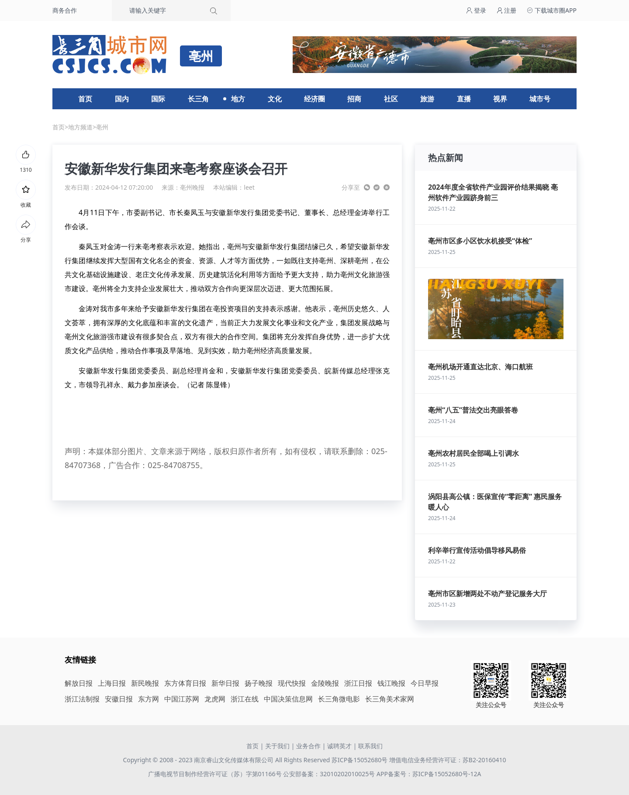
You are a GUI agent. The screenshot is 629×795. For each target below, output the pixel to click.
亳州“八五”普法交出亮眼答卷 (473, 410)
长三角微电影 (339, 699)
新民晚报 (145, 683)
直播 (464, 99)
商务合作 (64, 10)
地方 (238, 99)
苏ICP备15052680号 (359, 760)
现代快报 (292, 683)
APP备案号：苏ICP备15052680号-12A (429, 774)
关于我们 (277, 746)
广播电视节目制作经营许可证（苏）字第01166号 (215, 774)
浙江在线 (245, 699)
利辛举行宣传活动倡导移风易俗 (477, 550)
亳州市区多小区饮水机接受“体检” (480, 241)
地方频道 (80, 127)
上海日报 (112, 683)
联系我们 (370, 746)
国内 (122, 99)
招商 (354, 99)
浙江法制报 (82, 699)
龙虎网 (214, 699)
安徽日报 (119, 699)
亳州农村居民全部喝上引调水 (473, 453)
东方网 (148, 699)
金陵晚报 (325, 683)
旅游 (427, 99)
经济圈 (314, 99)
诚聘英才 (339, 746)
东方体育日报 (185, 683)
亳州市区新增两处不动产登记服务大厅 (487, 593)
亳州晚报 (192, 187)
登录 (476, 10)
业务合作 (308, 746)
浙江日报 (358, 683)
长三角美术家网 (389, 699)
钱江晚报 (391, 683)
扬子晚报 (259, 683)
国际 (158, 99)
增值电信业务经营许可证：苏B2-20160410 (447, 760)
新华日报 (225, 683)
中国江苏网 (181, 699)
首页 (85, 99)
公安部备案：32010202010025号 (330, 774)
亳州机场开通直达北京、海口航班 (480, 366)
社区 (391, 99)
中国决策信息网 (288, 699)
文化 (275, 99)
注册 (507, 10)
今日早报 (425, 683)
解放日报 (79, 683)
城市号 (539, 99)
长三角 (198, 99)
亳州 (102, 127)
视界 (500, 99)
